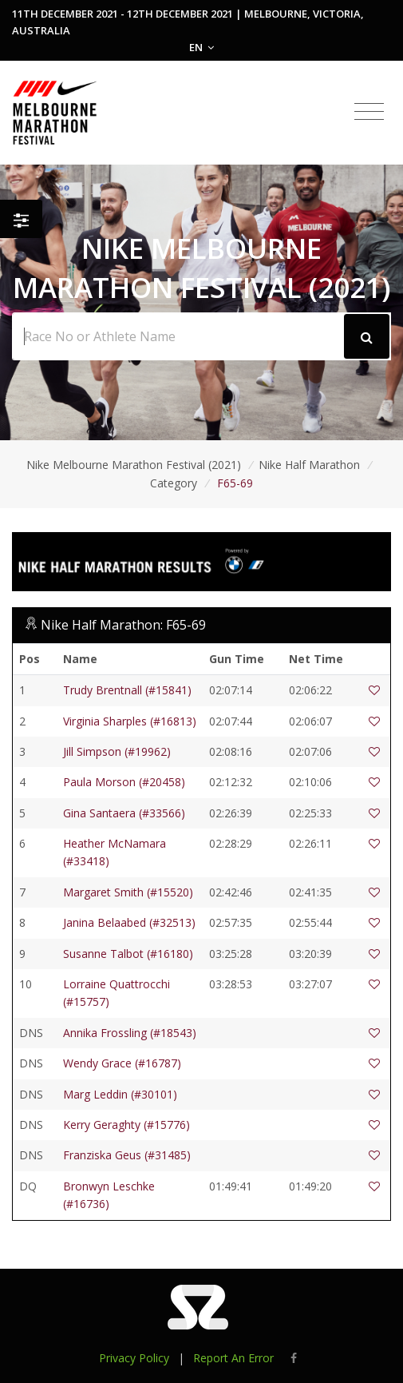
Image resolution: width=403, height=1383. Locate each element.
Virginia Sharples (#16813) (129, 721)
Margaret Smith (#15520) (128, 892)
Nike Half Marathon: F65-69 (123, 625)
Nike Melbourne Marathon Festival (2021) (133, 464)
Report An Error (233, 1357)
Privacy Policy (134, 1357)
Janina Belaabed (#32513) (129, 922)
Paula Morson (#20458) (124, 781)
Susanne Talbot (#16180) (128, 953)
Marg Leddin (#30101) (120, 1094)
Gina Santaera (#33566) (124, 813)
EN (201, 47)
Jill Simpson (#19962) (117, 751)
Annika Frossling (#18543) (129, 1032)
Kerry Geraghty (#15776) (126, 1124)
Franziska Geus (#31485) (127, 1154)
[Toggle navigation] (369, 112)
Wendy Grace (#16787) (122, 1063)
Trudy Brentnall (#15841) (127, 689)
